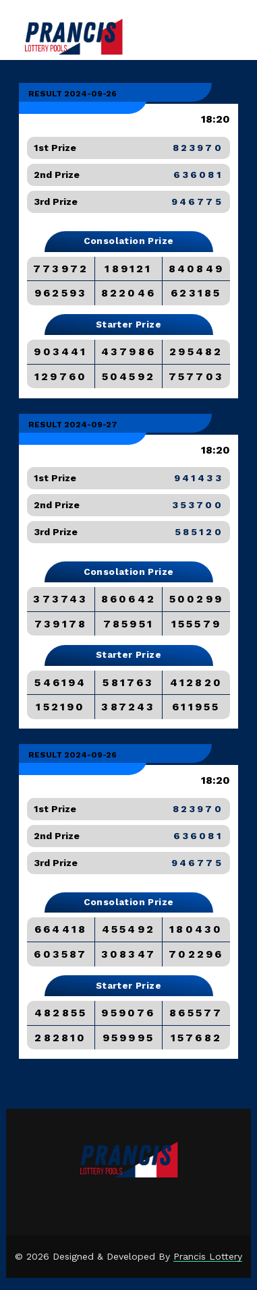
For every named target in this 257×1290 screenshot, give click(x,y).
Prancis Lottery (207, 1256)
